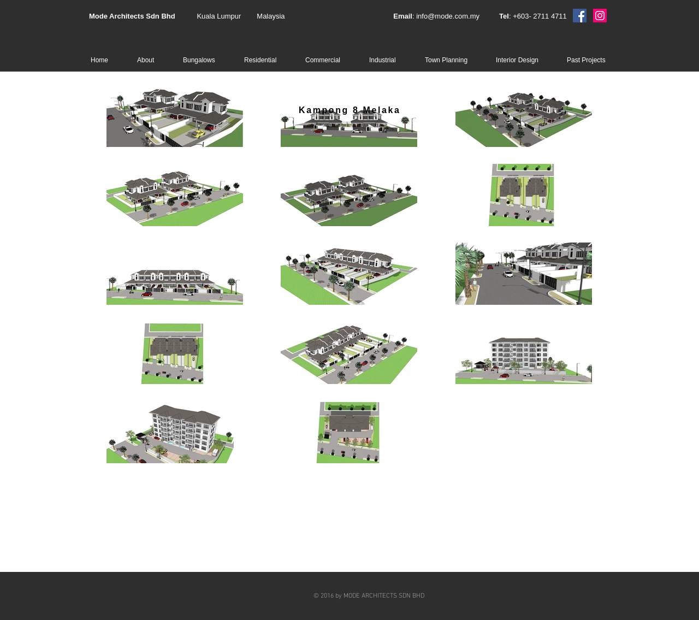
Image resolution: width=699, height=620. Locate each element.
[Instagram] (600, 15)
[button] (205, 60)
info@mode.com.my (447, 16)
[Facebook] (580, 15)
